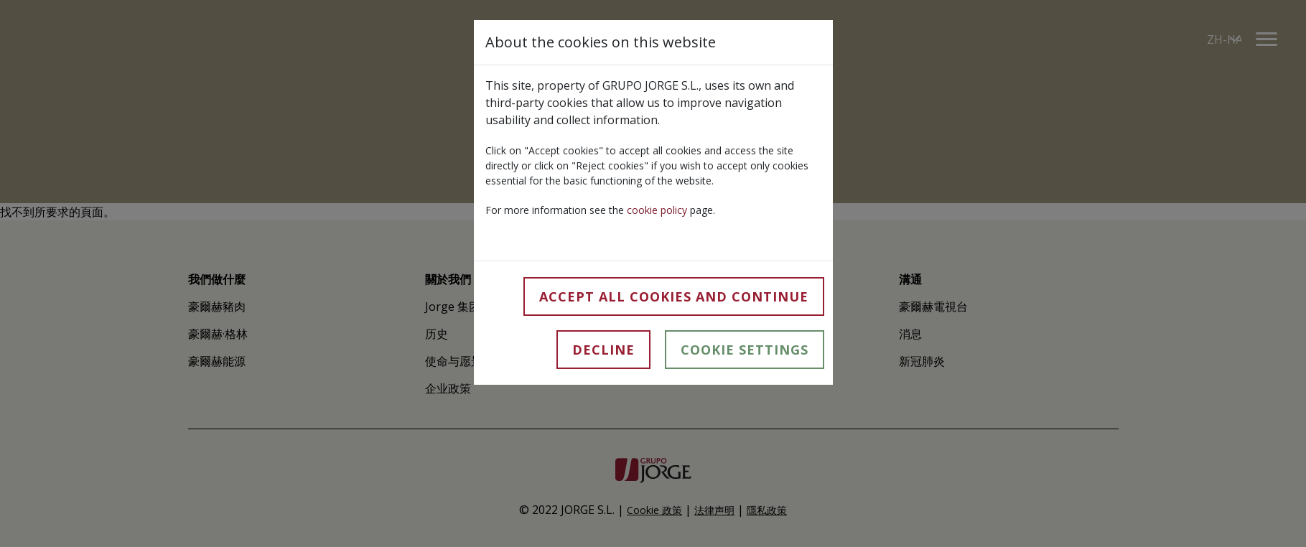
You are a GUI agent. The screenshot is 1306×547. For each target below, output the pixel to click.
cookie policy (657, 210)
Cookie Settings (744, 349)
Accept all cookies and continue (673, 296)
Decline (603, 349)
